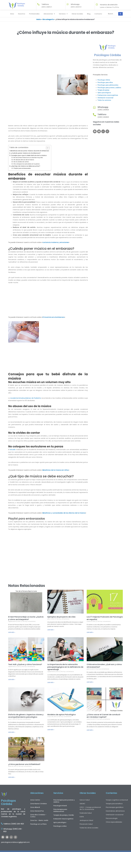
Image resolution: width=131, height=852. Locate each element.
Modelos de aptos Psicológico (61, 714)
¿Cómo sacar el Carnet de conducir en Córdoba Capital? (103, 715)
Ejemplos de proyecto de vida (61, 617)
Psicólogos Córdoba (107, 55)
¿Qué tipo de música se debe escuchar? (25, 166)
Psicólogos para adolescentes (108, 85)
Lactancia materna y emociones (56, 242)
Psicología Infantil (60, 806)
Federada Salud (86, 813)
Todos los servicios (104, 100)
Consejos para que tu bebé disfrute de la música (29, 155)
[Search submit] (120, 14)
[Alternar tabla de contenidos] (46, 148)
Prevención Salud (86, 824)
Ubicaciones (49, 14)
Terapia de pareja (103, 90)
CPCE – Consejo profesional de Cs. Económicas (90, 808)
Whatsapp (75, 4)
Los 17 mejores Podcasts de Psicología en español (105, 618)
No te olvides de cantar (21, 162)
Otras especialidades (114, 822)
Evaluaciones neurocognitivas (108, 95)
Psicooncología (111, 818)
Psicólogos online (60, 826)
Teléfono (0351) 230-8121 (13, 824)
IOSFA (82, 817)
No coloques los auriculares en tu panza (27, 164)
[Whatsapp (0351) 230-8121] (2, 829)
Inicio (12, 14)
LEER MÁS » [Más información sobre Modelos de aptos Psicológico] (50, 730)
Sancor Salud (85, 800)
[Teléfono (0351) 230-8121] (2, 823)
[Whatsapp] (68, 4)
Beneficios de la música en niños (56, 470)
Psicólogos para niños (105, 82)
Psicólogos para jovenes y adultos (109, 88)
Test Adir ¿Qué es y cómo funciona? (25, 664)
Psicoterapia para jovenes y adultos (64, 801)
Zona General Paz (37, 811)
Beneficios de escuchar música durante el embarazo (29, 151)
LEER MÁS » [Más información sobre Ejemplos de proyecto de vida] (50, 630)
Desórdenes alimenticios (115, 811)
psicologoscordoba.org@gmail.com (15, 842)
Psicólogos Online (104, 80)
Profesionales (34, 14)
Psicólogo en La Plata (38, 824)
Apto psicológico (59, 822)
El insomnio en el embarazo (53, 317)
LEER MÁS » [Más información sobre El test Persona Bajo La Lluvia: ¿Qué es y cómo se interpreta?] (11, 632)
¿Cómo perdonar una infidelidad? (24, 764)
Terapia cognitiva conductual (117, 800)
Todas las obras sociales (89, 828)
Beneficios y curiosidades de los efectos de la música (64, 513)
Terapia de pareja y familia (63, 815)
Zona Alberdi (35, 807)
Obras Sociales (77, 14)
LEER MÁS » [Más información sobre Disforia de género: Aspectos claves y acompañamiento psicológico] (11, 732)
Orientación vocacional (105, 98)
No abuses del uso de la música (24, 160)
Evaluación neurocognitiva (63, 819)
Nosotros (21, 14)
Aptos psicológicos (104, 93)
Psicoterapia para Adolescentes (60, 810)
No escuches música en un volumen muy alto (28, 157)
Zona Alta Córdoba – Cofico (38, 816)
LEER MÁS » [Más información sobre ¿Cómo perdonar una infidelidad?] (11, 777)
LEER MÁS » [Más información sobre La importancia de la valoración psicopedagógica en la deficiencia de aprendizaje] (50, 682)
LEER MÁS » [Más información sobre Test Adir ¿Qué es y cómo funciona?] (11, 679)
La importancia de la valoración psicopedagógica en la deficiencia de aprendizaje (65, 667)
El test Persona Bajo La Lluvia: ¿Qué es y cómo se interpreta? (25, 618)
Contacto (98, 14)
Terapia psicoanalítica (114, 803)
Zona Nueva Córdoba (38, 803)
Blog (88, 14)
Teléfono (102, 114)
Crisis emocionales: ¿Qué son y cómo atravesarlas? (104, 665)
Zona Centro (35, 800)
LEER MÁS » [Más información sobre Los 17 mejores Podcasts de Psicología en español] (90, 632)
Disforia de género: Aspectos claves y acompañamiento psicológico (25, 715)
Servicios (63, 14)
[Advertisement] (48, 59)
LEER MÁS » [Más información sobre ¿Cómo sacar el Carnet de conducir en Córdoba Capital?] (90, 730)
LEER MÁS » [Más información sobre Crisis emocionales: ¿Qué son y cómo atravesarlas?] (90, 682)
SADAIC (82, 803)
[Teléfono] (94, 114)
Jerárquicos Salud (86, 820)
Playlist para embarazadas (22, 168)
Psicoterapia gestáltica (114, 807)
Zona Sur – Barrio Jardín (39, 820)
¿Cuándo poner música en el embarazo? (26, 153)
